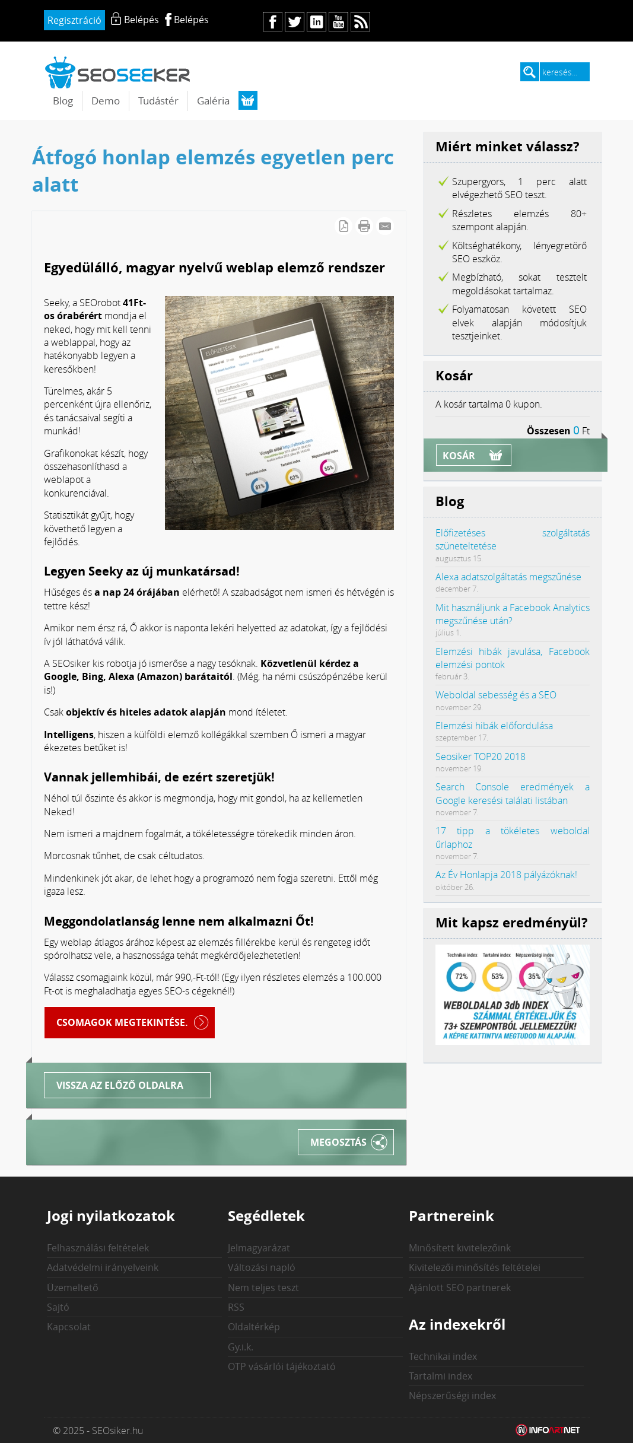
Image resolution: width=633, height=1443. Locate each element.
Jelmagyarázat (259, 1247)
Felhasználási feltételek (98, 1247)
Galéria (213, 100)
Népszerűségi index (452, 1395)
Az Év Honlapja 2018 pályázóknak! (506, 874)
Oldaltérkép (254, 1326)
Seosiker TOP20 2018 (480, 756)
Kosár (459, 455)
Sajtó (58, 1307)
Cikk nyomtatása (364, 226)
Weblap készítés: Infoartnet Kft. (548, 1430)
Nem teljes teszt (263, 1287)
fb (272, 21)
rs (360, 21)
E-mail (385, 226)
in (316, 21)
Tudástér (158, 100)
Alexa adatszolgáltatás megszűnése (508, 576)
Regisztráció (74, 20)
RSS (236, 1307)
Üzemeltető (72, 1287)
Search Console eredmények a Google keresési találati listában (512, 793)
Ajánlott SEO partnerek (460, 1287)
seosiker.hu (118, 72)
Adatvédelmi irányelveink (102, 1267)
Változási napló (261, 1267)
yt (338, 21)
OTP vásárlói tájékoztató (282, 1366)
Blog (63, 100)
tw (294, 21)
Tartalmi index (440, 1375)
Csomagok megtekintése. (122, 1022)
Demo (105, 100)
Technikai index (443, 1356)
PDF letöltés (343, 226)
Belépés (191, 19)
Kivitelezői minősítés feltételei (474, 1267)
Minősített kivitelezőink (460, 1247)
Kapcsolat (69, 1326)
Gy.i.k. (240, 1346)
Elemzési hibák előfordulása (494, 725)
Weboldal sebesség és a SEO (495, 694)
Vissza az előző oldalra (119, 1085)
